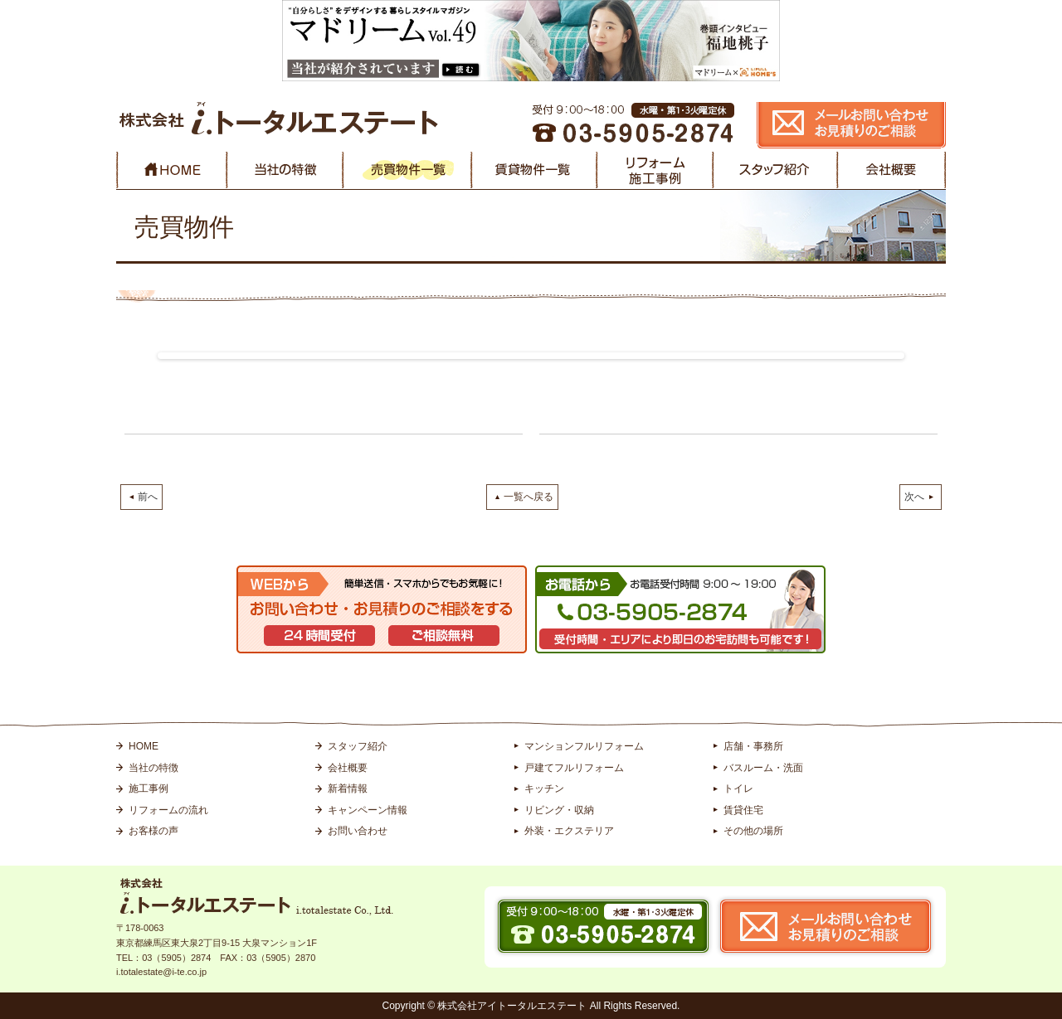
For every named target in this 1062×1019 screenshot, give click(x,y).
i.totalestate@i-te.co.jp (161, 972)
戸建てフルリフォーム (574, 768)
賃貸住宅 (743, 810)
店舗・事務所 (753, 746)
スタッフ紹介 (357, 746)
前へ (148, 496)
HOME (143, 746)
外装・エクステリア (569, 831)
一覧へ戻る (528, 496)
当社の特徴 (153, 768)
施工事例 (148, 788)
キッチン (544, 788)
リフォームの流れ (168, 810)
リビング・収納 (559, 810)
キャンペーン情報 (367, 810)
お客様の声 (153, 831)
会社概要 (348, 768)
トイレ (738, 788)
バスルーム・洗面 (763, 768)
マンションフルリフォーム (584, 746)
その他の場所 (753, 831)
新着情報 (348, 788)
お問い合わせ (357, 831)
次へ (914, 496)
